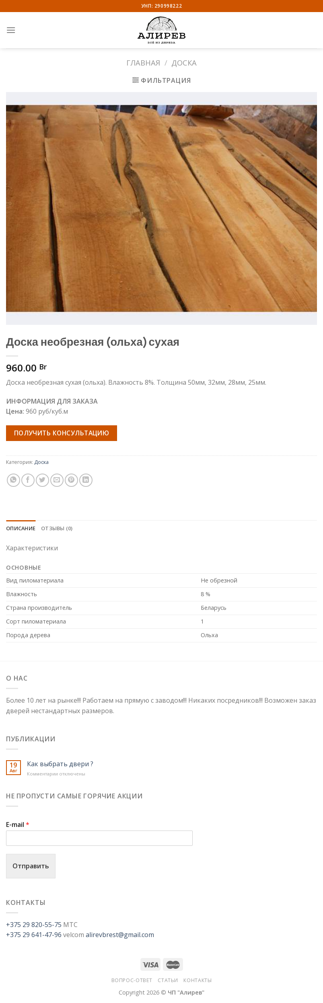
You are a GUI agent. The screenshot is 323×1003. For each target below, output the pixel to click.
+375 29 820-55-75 (34, 924)
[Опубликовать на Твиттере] (42, 480)
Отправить (30, 865)
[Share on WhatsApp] (13, 480)
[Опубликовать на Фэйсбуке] (28, 480)
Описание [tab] (20, 528)
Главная (143, 62)
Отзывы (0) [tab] (57, 528)
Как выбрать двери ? (60, 764)
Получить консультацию (61, 433)
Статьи (168, 980)
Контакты (197, 980)
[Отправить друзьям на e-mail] (57, 480)
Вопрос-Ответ (131, 980)
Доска (184, 62)
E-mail (17, 824)
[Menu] (11, 30)
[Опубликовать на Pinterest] (71, 480)
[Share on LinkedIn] (86, 480)
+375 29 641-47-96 (34, 934)
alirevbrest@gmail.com (120, 934)
